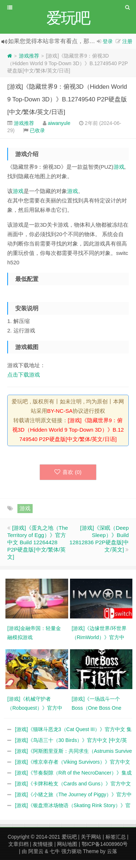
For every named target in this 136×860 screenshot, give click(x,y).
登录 (108, 41)
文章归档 (18, 844)
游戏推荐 (29, 56)
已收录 (37, 130)
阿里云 (36, 851)
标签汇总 (116, 837)
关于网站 (91, 837)
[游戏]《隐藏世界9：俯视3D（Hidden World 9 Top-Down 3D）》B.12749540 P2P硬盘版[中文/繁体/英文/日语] (67, 99)
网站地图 (67, 844)
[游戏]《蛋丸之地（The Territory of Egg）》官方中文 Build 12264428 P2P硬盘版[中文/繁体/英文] (37, 542)
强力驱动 (71, 851)
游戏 (119, 167)
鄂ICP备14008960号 (105, 844)
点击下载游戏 (23, 375)
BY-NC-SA (60, 411)
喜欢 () (68, 472)
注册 (127, 41)
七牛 (55, 851)
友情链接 (43, 844)
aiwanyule (59, 123)
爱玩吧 (69, 837)
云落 (112, 851)
